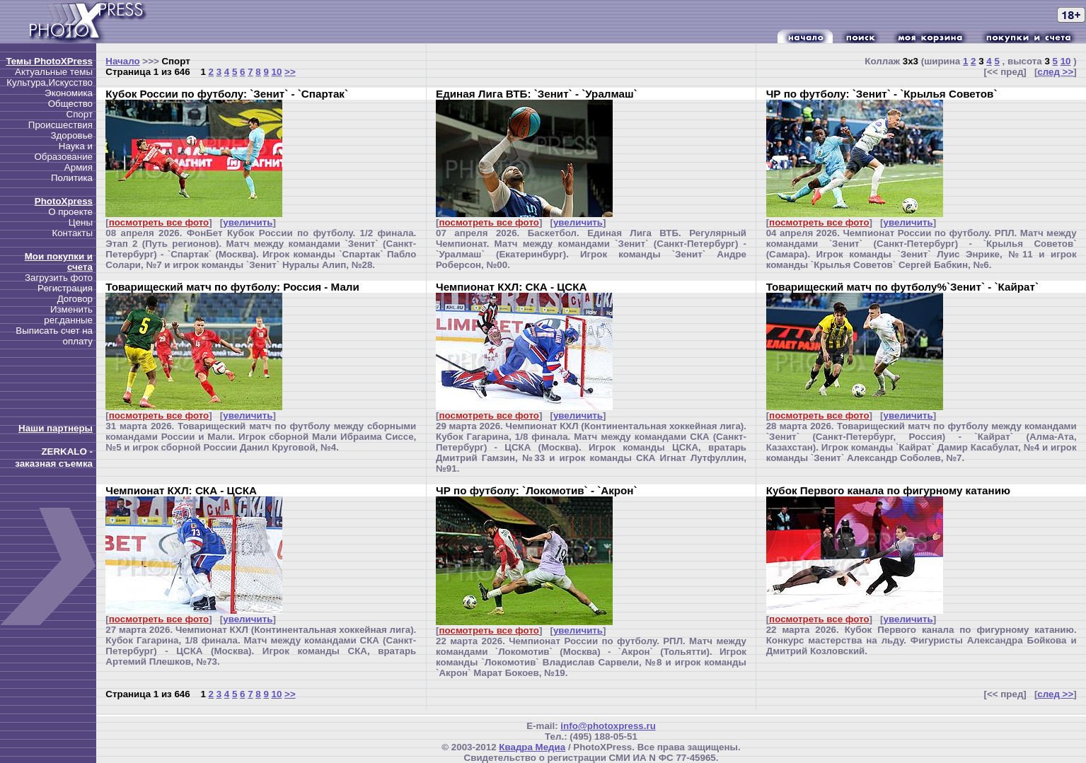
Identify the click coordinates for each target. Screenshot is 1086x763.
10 (277, 71)
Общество (70, 103)
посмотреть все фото (159, 222)
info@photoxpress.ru (607, 726)
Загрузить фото (59, 277)
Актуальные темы (54, 71)
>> (290, 71)
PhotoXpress (64, 201)
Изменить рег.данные (68, 314)
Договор (75, 298)
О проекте (70, 211)
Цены (81, 222)
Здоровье (71, 135)
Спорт (80, 114)
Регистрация (65, 288)
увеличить (247, 222)
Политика (72, 178)
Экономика (69, 93)
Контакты (72, 233)
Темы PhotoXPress (49, 61)
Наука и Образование (63, 151)
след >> (1055, 71)
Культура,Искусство (49, 82)
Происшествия (60, 125)
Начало (122, 61)
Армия (78, 167)
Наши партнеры (55, 428)
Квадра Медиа (532, 747)
